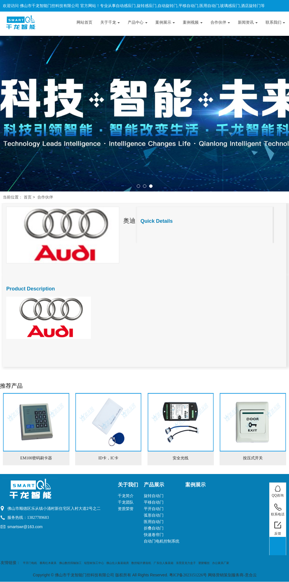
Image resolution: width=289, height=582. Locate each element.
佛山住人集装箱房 (117, 563)
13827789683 (38, 517)
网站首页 (84, 22)
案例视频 (193, 22)
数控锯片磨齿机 (141, 563)
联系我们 (275, 22)
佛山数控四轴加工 (70, 563)
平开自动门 (154, 509)
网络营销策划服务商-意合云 (232, 575)
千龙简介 (126, 496)
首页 (28, 197)
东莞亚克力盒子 (186, 563)
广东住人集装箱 (163, 563)
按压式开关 (253, 458)
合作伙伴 (220, 22)
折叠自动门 (154, 528)
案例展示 (165, 22)
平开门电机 (30, 563)
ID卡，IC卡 (108, 458)
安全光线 (180, 458)
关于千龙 (110, 22)
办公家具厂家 (220, 563)
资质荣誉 (126, 509)
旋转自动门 (154, 496)
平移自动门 (154, 502)
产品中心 (137, 22)
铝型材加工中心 (94, 563)
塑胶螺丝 (204, 563)
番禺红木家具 (48, 563)
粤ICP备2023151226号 (188, 575)
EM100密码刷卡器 (36, 458)
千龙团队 (126, 502)
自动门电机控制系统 (161, 541)
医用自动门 (154, 522)
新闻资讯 (248, 22)
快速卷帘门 (154, 535)
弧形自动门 (154, 515)
